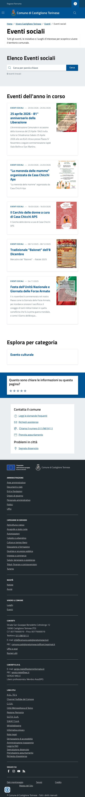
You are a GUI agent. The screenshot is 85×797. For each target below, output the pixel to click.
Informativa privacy (16, 730)
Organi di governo (15, 495)
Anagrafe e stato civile (17, 529)
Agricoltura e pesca (15, 524)
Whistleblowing (14, 725)
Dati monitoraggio (15, 782)
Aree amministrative (16, 482)
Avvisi (9, 589)
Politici (10, 504)
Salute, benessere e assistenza (21, 560)
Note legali (12, 734)
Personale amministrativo (18, 500)
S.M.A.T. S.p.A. (13, 721)
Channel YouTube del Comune (20, 699)
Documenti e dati (14, 487)
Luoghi (10, 605)
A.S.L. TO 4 (12, 694)
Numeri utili (12, 653)
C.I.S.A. (10, 703)
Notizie (10, 584)
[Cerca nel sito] (73, 13)
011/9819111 (22, 635)
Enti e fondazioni (14, 491)
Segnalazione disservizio (18, 749)
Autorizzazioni (13, 533)
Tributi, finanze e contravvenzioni (22, 564)
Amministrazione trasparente (20, 742)
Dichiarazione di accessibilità (20, 738)
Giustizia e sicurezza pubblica (20, 551)
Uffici (9, 508)
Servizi (39, 782)
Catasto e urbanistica (16, 538)
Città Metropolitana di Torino (20, 708)
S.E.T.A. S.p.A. (13, 716)
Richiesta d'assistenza (17, 756)
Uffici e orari (12, 648)
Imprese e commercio (16, 555)
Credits (58, 782)
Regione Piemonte (14, 3)
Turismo (10, 568)
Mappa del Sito (26, 785)
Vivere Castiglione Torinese (28, 23)
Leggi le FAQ (12, 746)
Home (9, 23)
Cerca (72, 67)
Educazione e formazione (18, 546)
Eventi (47, 23)
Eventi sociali (17, 107)
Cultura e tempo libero (17, 542)
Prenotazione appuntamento (20, 752)
